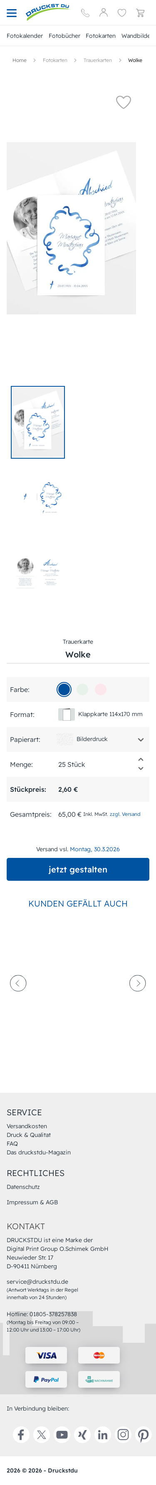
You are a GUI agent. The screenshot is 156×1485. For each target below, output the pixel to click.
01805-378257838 (53, 1314)
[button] (123, 101)
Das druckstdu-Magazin (39, 1152)
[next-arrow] (138, 1003)
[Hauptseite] (48, 12)
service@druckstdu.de (37, 1281)
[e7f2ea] (82, 689)
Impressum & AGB (32, 1202)
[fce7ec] (100, 689)
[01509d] (64, 689)
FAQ (12, 1143)
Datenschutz (23, 1187)
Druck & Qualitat (29, 1135)
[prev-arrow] (18, 1003)
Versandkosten (27, 1126)
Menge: (21, 764)
